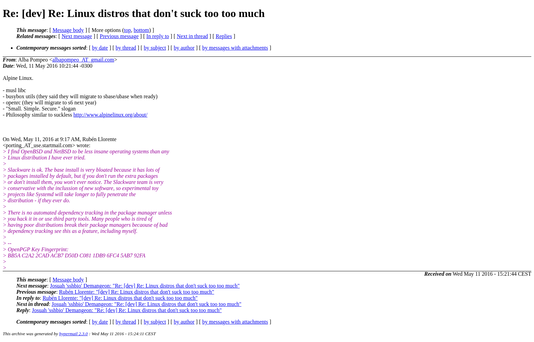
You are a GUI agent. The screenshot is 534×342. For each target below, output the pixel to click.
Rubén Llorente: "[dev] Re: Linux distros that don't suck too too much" (136, 292)
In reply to (157, 36)
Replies (224, 36)
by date (100, 48)
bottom (141, 30)
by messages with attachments (235, 48)
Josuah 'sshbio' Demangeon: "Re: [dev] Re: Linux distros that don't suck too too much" (145, 286)
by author (184, 48)
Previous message (119, 36)
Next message (77, 36)
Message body (68, 30)
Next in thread (192, 36)
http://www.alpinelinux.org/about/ (110, 115)
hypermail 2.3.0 (73, 333)
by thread (126, 48)
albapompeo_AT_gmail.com (83, 60)
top (127, 30)
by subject (155, 48)
